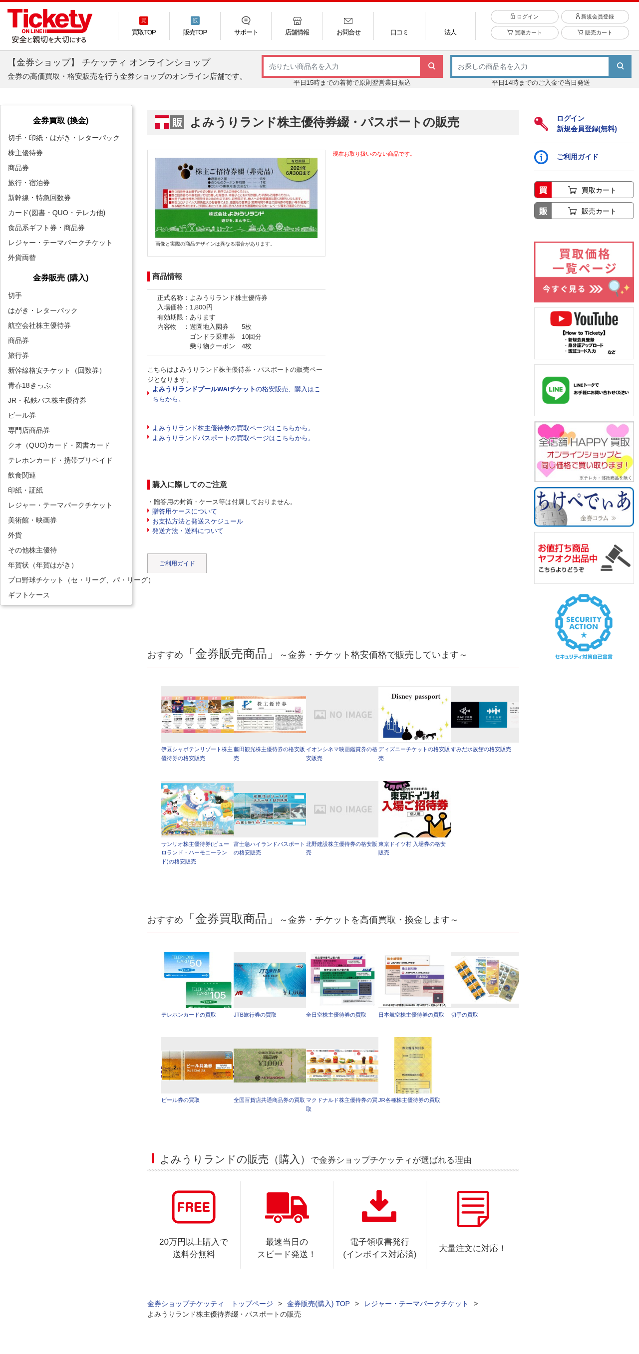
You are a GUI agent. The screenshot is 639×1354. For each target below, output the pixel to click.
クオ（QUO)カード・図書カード (59, 445)
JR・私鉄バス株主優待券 (47, 400)
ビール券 (22, 415)
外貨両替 (22, 258)
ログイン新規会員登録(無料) (575, 123)
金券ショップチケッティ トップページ (210, 1309)
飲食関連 (22, 475)
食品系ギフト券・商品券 (46, 228)
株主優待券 (25, 153)
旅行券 (18, 355)
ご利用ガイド (177, 563)
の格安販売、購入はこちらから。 (236, 394)
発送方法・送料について (188, 531)
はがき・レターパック (43, 310)
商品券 (18, 168)
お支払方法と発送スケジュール (197, 521)
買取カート (524, 36)
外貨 (15, 535)
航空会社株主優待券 (39, 325)
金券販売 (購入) (60, 277)
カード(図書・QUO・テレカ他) (56, 213)
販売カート (595, 36)
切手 (15, 295)
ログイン (524, 19)
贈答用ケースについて (184, 511)
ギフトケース (29, 595)
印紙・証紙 (25, 490)
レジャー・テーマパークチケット (60, 243)
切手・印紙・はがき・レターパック (64, 138)
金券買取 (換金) (60, 120)
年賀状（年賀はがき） (43, 565)
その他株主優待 (32, 550)
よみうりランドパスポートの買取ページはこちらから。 (233, 438)
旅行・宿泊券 (29, 183)
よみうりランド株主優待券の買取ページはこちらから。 (233, 428)
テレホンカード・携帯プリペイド (60, 460)
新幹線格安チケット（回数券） (57, 370)
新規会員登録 (595, 19)
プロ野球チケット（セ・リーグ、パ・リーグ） (70, 580)
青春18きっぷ (29, 385)
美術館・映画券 (32, 520)
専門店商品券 (29, 430)
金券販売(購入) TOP (318, 1309)
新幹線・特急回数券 (39, 198)
